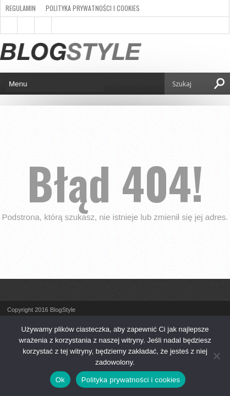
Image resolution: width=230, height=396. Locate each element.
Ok (60, 380)
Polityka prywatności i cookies (93, 8)
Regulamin (21, 8)
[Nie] (216, 355)
